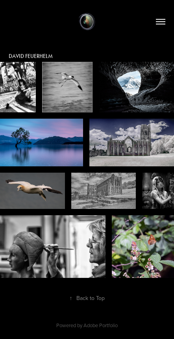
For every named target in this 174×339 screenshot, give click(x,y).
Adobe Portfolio (100, 325)
